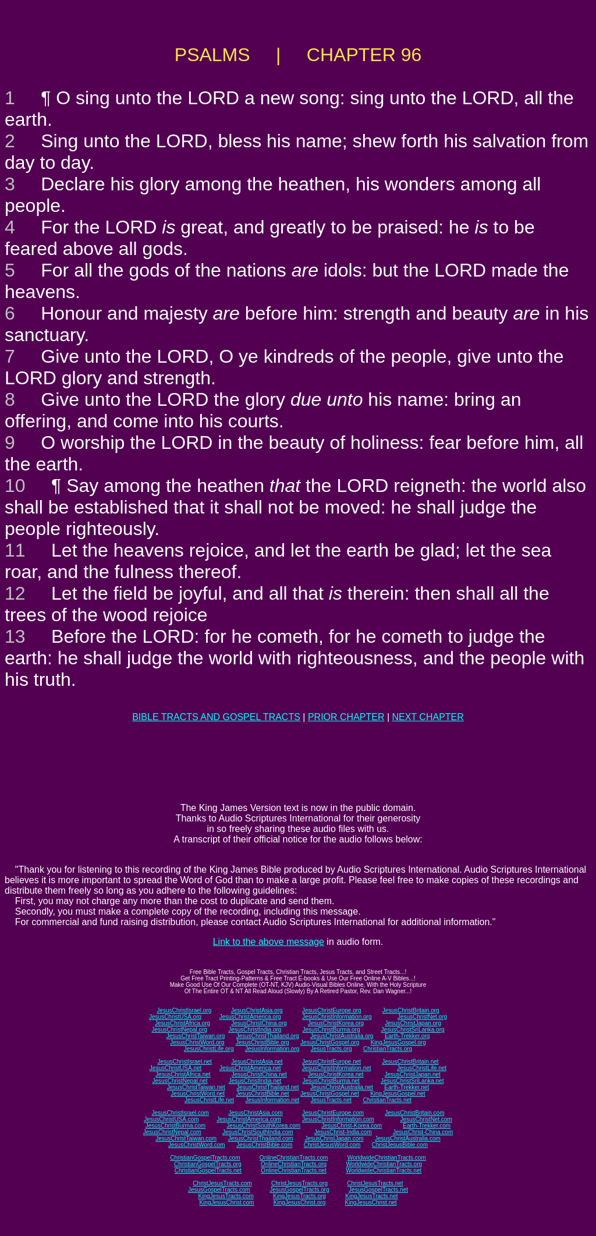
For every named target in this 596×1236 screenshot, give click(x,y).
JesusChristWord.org (197, 1042)
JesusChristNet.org (422, 1017)
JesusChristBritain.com (414, 1113)
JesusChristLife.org (209, 1049)
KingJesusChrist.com (226, 1202)
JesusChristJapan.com (333, 1138)
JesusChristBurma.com (175, 1125)
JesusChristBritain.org (410, 1010)
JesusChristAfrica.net (182, 1074)
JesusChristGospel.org (329, 1042)
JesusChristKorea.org (336, 1023)
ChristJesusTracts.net (375, 1183)
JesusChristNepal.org (179, 1029)
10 (15, 485)
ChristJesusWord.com (332, 1145)
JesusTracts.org (331, 1049)
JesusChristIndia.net (255, 1081)
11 (15, 550)
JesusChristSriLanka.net (412, 1081)
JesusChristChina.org (259, 1023)
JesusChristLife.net (421, 1068)
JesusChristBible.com (264, 1145)
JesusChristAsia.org (257, 1010)
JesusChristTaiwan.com (186, 1138)
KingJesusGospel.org (398, 1042)
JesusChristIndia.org (254, 1029)
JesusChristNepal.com (172, 1132)
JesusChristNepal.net (180, 1081)
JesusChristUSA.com (171, 1119)
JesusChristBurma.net (331, 1081)
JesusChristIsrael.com (179, 1113)
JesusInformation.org (272, 1049)
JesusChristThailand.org (267, 1036)
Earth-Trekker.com (426, 1125)
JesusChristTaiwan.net (196, 1087)
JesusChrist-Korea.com (351, 1125)
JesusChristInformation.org (337, 1017)
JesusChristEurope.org (331, 1010)
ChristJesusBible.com (400, 1145)
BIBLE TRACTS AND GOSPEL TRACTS (216, 717)
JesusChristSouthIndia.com (257, 1132)
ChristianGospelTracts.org (208, 1164)
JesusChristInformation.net (336, 1068)
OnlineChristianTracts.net (293, 1170)
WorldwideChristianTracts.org (384, 1164)
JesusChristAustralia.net (341, 1087)
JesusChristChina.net (259, 1074)
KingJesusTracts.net (371, 1196)
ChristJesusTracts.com (222, 1183)
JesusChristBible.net (262, 1093)
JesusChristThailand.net (267, 1087)
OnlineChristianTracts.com (294, 1157)
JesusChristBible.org (262, 1042)
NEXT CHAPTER (428, 717)
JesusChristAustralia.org (341, 1036)
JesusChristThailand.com (260, 1138)
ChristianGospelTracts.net (208, 1170)
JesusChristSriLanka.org (413, 1029)
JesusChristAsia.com (255, 1113)
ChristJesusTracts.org (299, 1183)
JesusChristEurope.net (331, 1061)
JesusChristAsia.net (256, 1061)
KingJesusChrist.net (371, 1202)
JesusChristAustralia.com (408, 1138)
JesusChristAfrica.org (182, 1023)
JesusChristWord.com (196, 1145)
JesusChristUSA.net (175, 1068)
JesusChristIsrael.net (184, 1061)
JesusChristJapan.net (413, 1074)
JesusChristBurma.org (331, 1029)
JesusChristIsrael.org (184, 1010)
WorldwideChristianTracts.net (383, 1170)
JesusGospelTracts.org (299, 1190)
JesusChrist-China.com (423, 1132)
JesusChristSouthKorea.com (263, 1125)
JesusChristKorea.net (336, 1074)
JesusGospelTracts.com (219, 1190)
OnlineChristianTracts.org (294, 1164)
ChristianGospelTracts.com (205, 1157)
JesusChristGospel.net (329, 1093)
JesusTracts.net (331, 1100)
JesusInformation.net (272, 1100)
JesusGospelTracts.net (378, 1190)
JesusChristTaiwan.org (195, 1036)
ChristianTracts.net (387, 1100)
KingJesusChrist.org (299, 1202)
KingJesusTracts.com (226, 1196)
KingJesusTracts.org (299, 1196)
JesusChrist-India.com (343, 1132)
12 (15, 593)
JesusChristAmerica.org (250, 1017)
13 (15, 636)
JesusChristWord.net (198, 1093)
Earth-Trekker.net (406, 1087)
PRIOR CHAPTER (346, 717)
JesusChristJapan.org (413, 1023)
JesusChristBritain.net (410, 1061)
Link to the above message (268, 942)
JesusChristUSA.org (175, 1017)
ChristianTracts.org (387, 1049)
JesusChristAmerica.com (249, 1119)
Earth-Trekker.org (407, 1036)
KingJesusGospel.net (397, 1093)
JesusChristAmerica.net (250, 1068)
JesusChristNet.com (426, 1119)
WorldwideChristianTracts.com (386, 1157)
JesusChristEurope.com (333, 1113)
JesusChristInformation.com (338, 1119)
